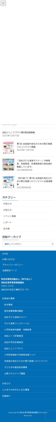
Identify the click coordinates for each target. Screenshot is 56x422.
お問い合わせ (8, 259)
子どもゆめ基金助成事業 (15, 367)
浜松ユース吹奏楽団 (13, 335)
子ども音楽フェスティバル (16, 323)
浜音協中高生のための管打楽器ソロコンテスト (26, 361)
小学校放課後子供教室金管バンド (20, 354)
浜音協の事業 (8, 298)
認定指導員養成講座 (13, 310)
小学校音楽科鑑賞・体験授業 (17, 329)
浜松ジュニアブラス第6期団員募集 (18, 132)
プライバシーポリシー (12, 264)
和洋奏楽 (8, 304)
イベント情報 (9, 216)
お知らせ (7, 203)
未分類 (6, 228)
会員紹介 (6, 395)
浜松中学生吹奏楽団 (13, 342)
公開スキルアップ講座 (14, 373)
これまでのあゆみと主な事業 (15, 389)
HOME (5, 253)
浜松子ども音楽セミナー (15, 317)
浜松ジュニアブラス (13, 348)
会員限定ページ (9, 270)
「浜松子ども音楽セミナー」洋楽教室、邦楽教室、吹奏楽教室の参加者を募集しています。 (34, 163)
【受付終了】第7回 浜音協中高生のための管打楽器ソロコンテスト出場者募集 (34, 181)
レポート (7, 222)
